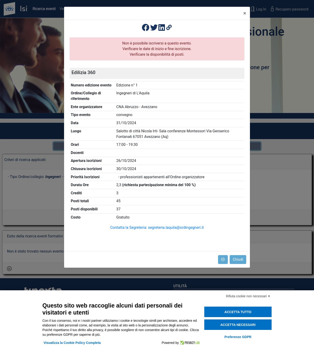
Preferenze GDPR (237, 337)
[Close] (244, 13)
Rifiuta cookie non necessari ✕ (248, 296)
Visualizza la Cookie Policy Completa (72, 343)
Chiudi (238, 259)
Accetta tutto (238, 312)
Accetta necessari (238, 325)
